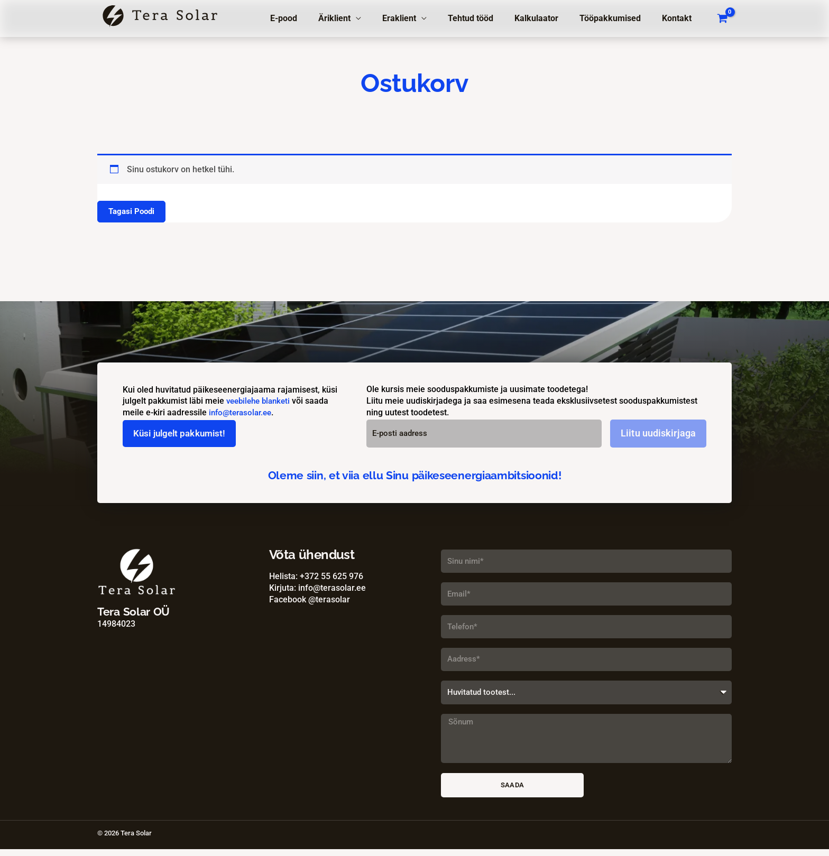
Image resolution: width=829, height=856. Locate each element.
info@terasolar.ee (243, 412)
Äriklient (358, 18)
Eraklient (418, 18)
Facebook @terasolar (309, 599)
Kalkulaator (547, 18)
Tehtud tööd (485, 18)
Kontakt (679, 18)
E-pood (311, 18)
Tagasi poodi (133, 212)
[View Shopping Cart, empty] (722, 18)
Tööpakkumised (616, 18)
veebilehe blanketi (261, 401)
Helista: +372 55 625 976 (316, 577)
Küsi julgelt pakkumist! (182, 434)
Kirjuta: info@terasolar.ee (317, 588)
